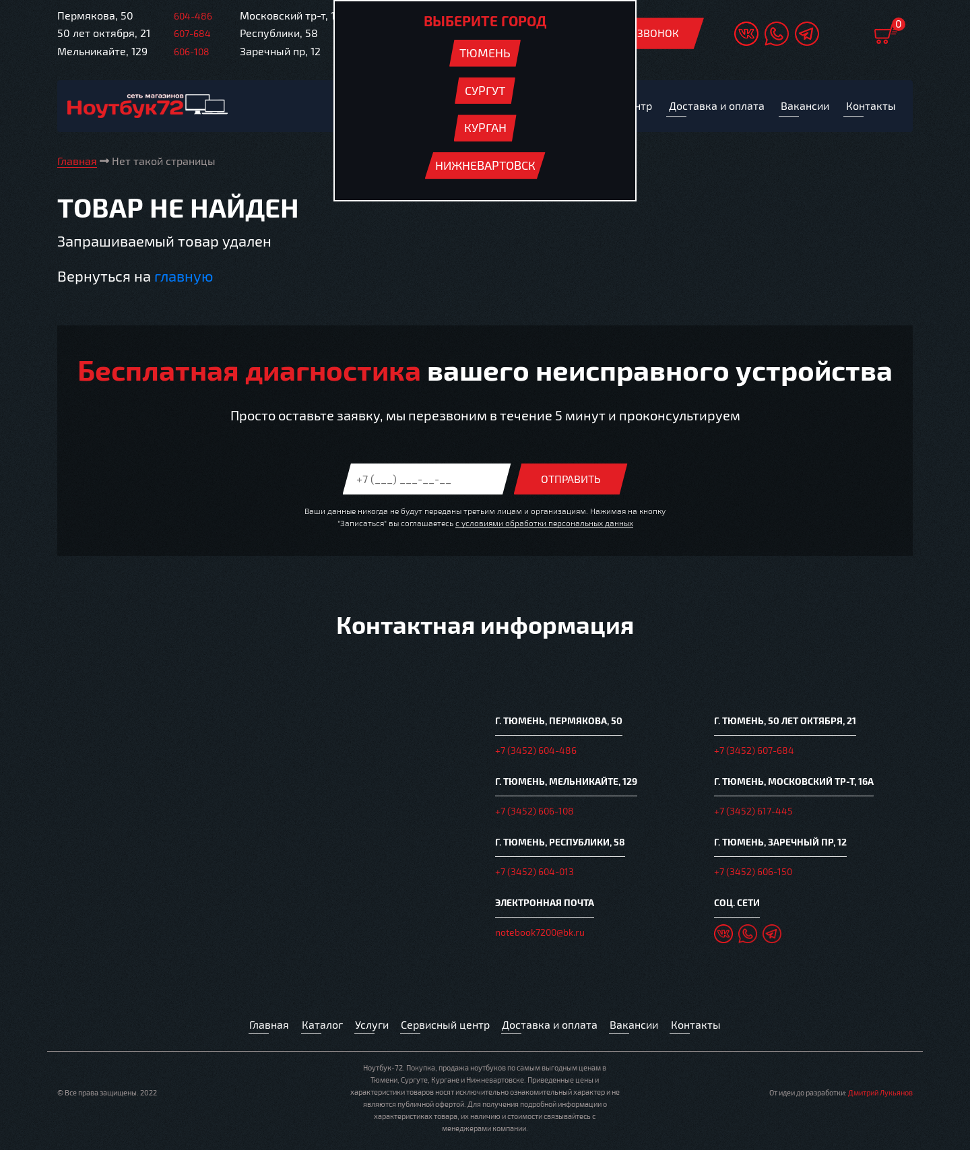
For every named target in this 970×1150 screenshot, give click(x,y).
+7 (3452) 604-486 (536, 752)
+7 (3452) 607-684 (754, 752)
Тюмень (485, 52)
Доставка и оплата (552, 1026)
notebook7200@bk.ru (540, 932)
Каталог (318, 1026)
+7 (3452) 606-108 (534, 812)
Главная (265, 1026)
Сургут (485, 90)
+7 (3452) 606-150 (753, 872)
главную (183, 276)
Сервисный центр (445, 1026)
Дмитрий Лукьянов (880, 1094)
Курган (485, 127)
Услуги (369, 1026)
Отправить (571, 479)
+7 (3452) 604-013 (534, 872)
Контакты (700, 1026)
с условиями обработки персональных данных (544, 523)
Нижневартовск (485, 165)
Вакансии (638, 1026)
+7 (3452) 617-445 (753, 812)
